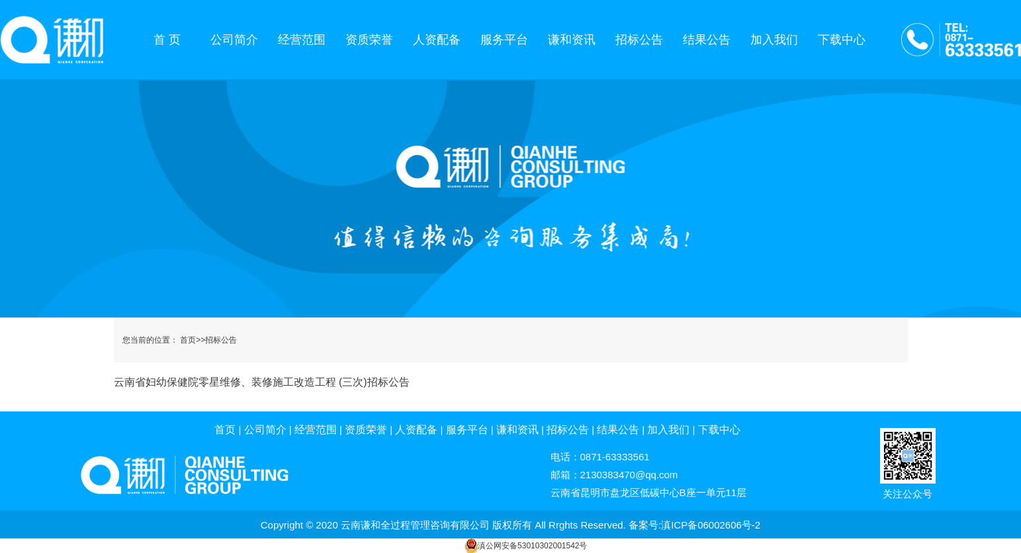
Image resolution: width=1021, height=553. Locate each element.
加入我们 (774, 39)
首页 (188, 340)
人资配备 (437, 39)
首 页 (167, 39)
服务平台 (504, 39)
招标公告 (639, 39)
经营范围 (302, 39)
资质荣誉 (369, 39)
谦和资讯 (572, 39)
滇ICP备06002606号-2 (710, 525)
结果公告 (707, 39)
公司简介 (234, 39)
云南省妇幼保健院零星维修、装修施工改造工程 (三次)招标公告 (262, 382)
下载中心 (842, 39)
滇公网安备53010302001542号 (532, 545)
